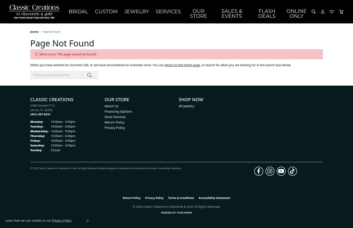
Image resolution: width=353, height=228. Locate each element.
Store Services (115, 117)
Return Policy (115, 122)
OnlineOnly (298, 11)
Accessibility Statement (169, 168)
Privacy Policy (115, 127)
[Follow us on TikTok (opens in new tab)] (292, 171)
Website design (106, 168)
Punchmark (151, 168)
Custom (123, 11)
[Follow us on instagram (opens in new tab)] (269, 171)
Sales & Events (234, 11)
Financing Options (118, 111)
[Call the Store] (40, 114)
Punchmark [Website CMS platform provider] (184, 212)
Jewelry (147, 11)
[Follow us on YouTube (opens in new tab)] (281, 171)
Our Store (199, 11)
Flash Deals (270, 11)
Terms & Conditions (181, 198)
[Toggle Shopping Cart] (341, 11)
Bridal (101, 11)
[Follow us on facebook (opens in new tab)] (258, 171)
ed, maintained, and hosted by (129, 168)
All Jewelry (186, 106)
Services (172, 11)
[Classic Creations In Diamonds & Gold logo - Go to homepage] (33, 11)
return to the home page (182, 65)
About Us (112, 106)
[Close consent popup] (87, 220)
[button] (313, 11)
